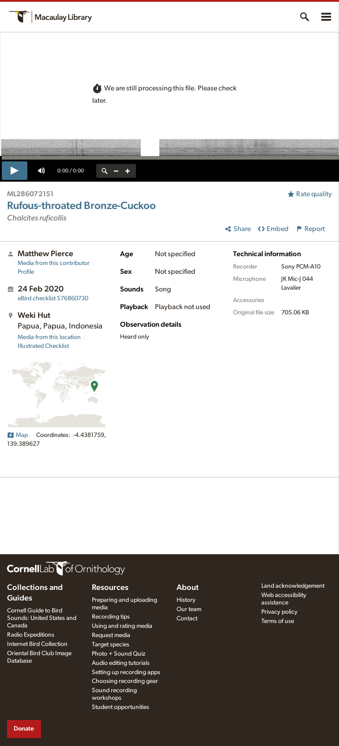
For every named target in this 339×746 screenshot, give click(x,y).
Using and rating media (122, 626)
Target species (110, 645)
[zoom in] (127, 171)
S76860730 (53, 298)
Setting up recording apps (126, 672)
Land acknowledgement (292, 586)
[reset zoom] (104, 171)
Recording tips (111, 617)
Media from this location (49, 337)
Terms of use (277, 621)
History (186, 600)
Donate (24, 728)
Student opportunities (120, 707)
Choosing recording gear (125, 681)
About (188, 588)
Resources (110, 588)
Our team (189, 609)
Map (17, 435)
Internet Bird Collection (37, 644)
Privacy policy (279, 612)
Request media (111, 635)
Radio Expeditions (30, 635)
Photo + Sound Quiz (118, 654)
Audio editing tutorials (121, 663)
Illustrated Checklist (43, 346)
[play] (14, 170)
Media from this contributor (54, 263)
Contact (187, 618)
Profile (26, 272)
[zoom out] (116, 171)
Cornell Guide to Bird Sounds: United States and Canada (41, 618)
